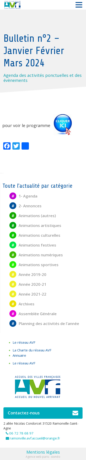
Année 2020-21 (27, 284)
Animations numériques (36, 254)
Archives (21, 304)
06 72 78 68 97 (21, 433)
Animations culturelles (34, 235)
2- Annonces (25, 205)
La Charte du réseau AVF (32, 350)
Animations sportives (33, 264)
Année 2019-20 (27, 274)
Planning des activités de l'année (44, 323)
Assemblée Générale (33, 313)
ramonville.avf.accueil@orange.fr (35, 438)
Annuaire (19, 355)
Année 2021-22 (27, 294)
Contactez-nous (43, 413)
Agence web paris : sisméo (43, 457)
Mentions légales (43, 452)
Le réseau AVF (24, 342)
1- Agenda (23, 196)
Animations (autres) (32, 215)
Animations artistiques (35, 225)
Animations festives (32, 245)
